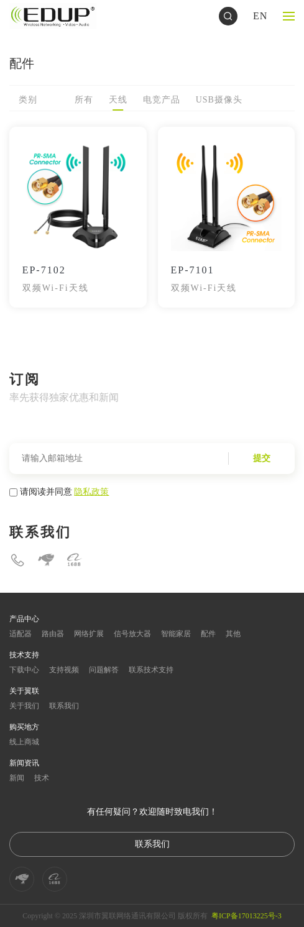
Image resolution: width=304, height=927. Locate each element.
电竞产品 (161, 99)
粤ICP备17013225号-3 (246, 915)
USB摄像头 (219, 99)
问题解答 (104, 669)
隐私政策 (91, 491)
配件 (208, 633)
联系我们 (64, 705)
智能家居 (176, 633)
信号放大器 (132, 633)
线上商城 (24, 741)
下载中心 (24, 669)
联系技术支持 (151, 669)
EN (260, 16)
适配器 (20, 633)
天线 (118, 99)
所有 (84, 99)
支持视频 (64, 669)
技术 (41, 778)
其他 (233, 633)
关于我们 (24, 705)
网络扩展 (89, 633)
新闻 (16, 778)
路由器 (53, 633)
